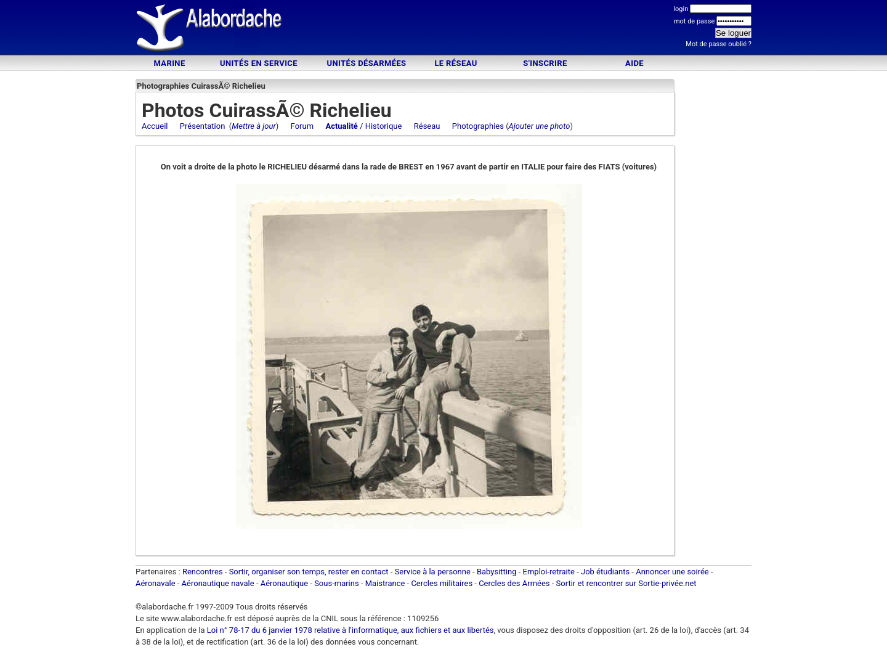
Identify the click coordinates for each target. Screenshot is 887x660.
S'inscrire (545, 63)
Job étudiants (605, 571)
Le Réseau (455, 63)
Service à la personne (433, 571)
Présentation (202, 126)
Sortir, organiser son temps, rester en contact (309, 571)
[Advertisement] (443, 29)
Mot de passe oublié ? (718, 44)
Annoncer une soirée (672, 571)
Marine (169, 63)
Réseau (427, 126)
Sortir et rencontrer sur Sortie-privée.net (626, 583)
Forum (302, 126)
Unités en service (259, 63)
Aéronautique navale (218, 583)
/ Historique (363, 126)
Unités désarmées (366, 63)
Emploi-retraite (549, 571)
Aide (634, 63)
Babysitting (497, 571)
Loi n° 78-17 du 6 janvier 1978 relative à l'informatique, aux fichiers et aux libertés (349, 630)
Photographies (478, 126)
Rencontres (202, 571)
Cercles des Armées (514, 583)
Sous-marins (336, 583)
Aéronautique (285, 583)
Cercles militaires (441, 583)
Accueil (155, 126)
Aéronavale (156, 583)
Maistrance (385, 583)
